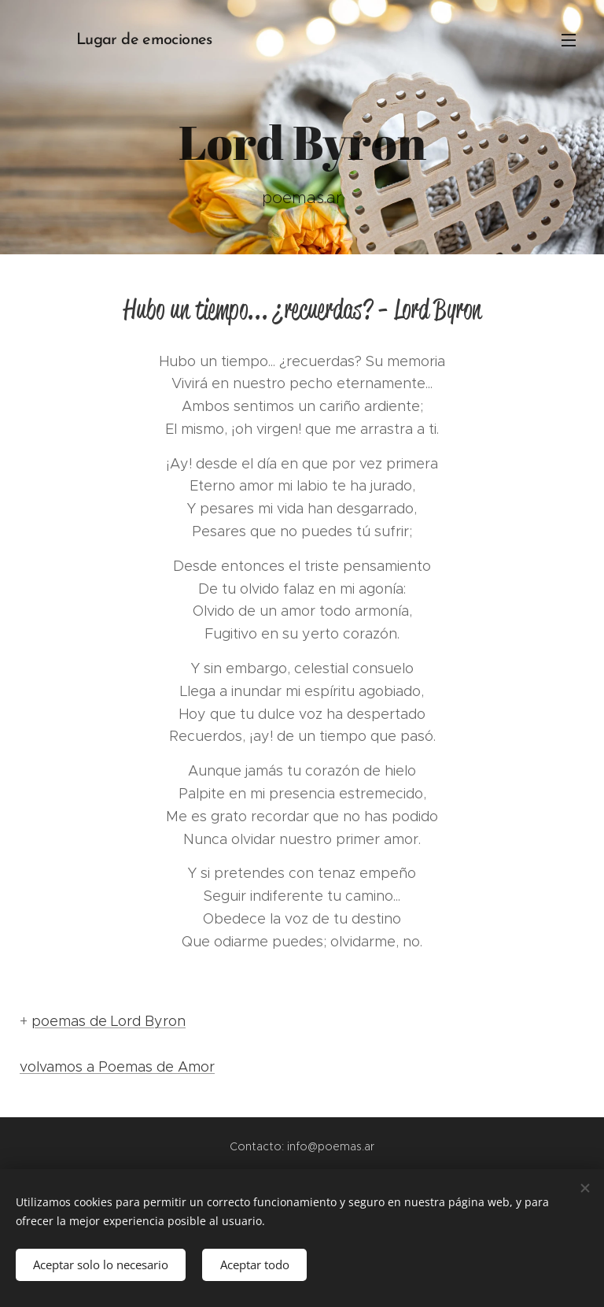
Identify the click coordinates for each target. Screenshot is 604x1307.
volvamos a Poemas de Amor (117, 1067)
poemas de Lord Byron (108, 1021)
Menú (569, 40)
